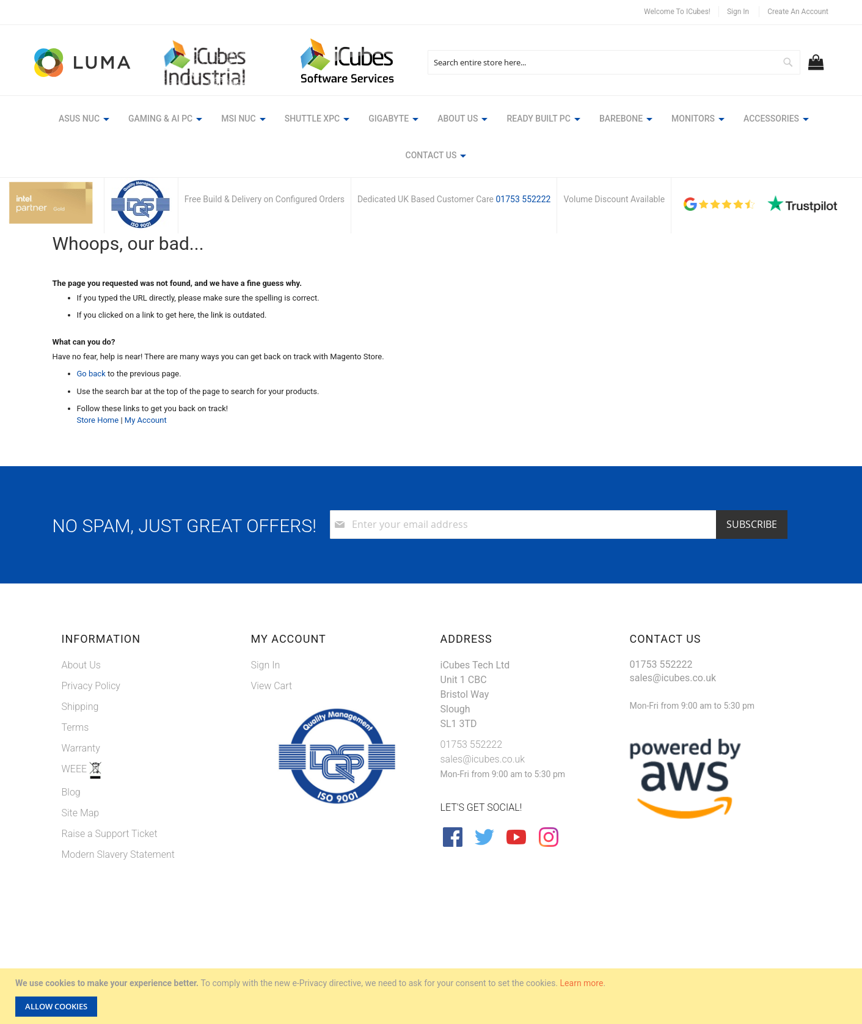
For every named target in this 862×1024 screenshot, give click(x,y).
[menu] (431, 139)
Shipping (80, 706)
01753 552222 (522, 199)
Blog (71, 792)
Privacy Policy (91, 686)
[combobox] (614, 62)
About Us (81, 665)
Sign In (738, 11)
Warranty (81, 748)
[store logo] (83, 62)
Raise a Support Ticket (110, 833)
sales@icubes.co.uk (482, 759)
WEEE (76, 769)
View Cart (272, 686)
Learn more (582, 983)
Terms (75, 727)
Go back (91, 373)
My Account (146, 420)
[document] (432, 996)
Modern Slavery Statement (118, 854)
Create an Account (797, 11)
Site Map (81, 813)
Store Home (98, 420)
